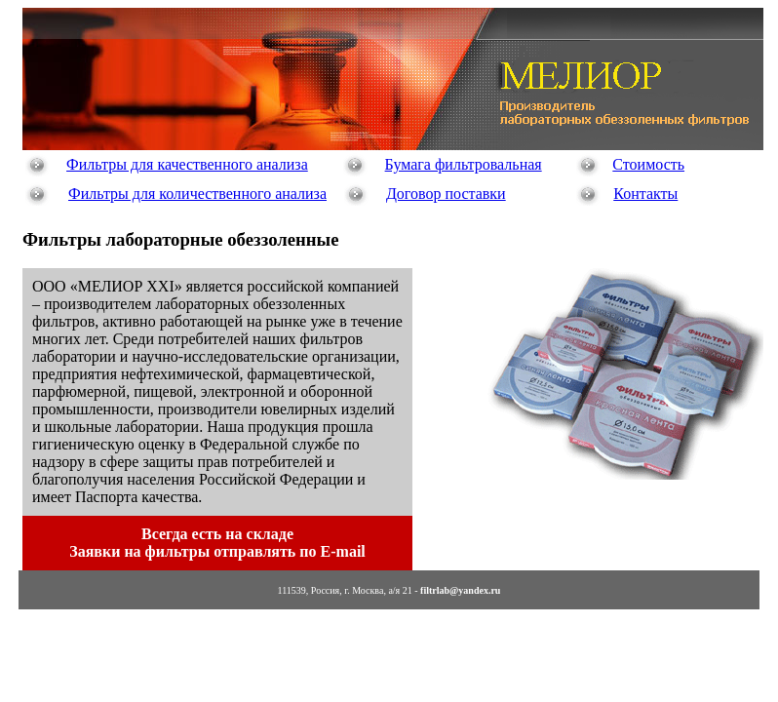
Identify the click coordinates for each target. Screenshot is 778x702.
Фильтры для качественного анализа (187, 164)
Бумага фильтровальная (463, 164)
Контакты (645, 193)
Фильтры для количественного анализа (197, 193)
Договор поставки (446, 193)
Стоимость (648, 164)
